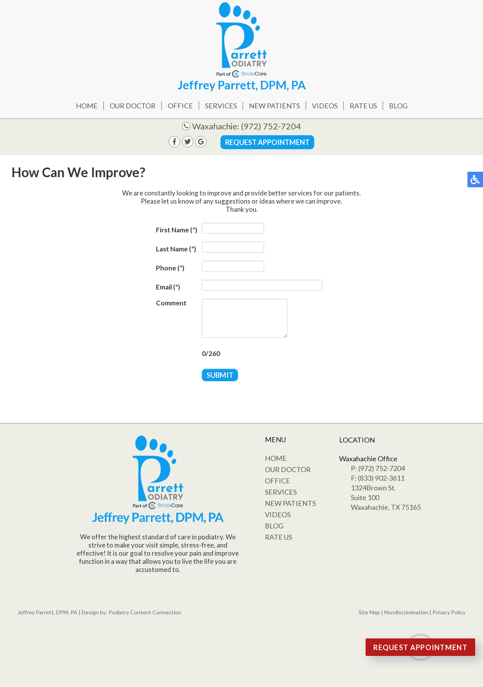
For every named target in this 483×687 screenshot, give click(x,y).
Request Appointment (267, 142)
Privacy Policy (449, 612)
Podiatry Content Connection (144, 612)
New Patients (274, 105)
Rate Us (363, 105)
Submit (219, 375)
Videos (325, 105)
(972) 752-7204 (271, 126)
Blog (398, 105)
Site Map (369, 612)
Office (180, 105)
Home (87, 105)
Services (221, 105)
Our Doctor (133, 105)
